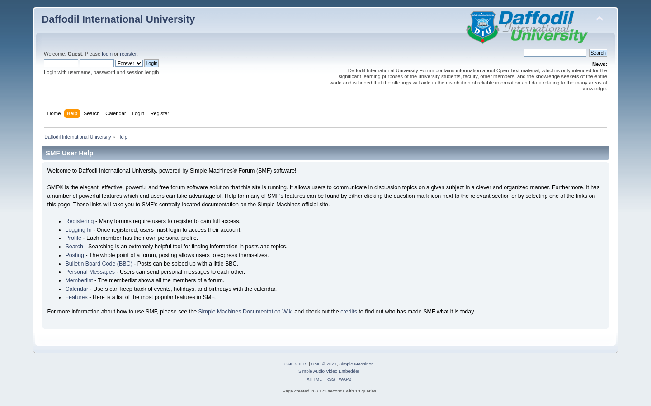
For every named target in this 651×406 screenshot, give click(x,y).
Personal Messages (90, 272)
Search (74, 246)
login (107, 53)
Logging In (78, 230)
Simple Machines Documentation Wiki (245, 311)
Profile (73, 238)
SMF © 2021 (324, 363)
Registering (79, 221)
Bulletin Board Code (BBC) (98, 264)
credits (348, 311)
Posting (74, 255)
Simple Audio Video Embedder (328, 371)
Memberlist (79, 280)
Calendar (76, 289)
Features (76, 297)
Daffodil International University (118, 19)
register (128, 53)
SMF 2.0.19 (296, 363)
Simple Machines (356, 363)
